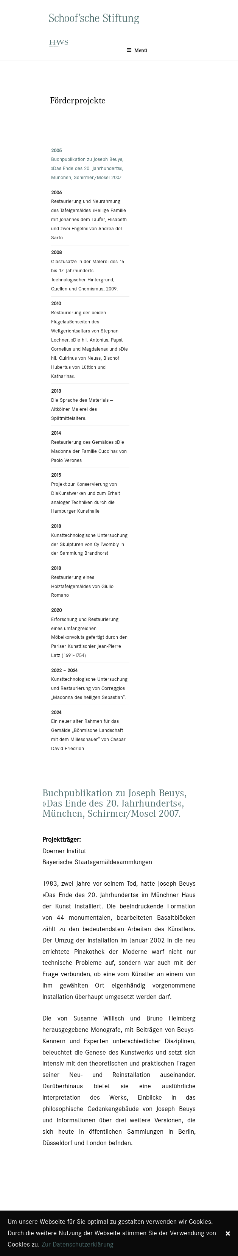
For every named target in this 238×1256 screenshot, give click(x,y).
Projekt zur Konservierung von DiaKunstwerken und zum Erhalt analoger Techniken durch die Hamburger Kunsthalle (85, 493)
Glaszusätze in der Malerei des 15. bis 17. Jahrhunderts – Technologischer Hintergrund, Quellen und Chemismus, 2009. (88, 270)
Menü (136, 50)
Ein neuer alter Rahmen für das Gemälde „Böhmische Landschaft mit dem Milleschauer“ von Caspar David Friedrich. (88, 730)
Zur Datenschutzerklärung (78, 1244)
